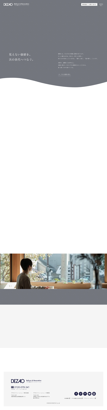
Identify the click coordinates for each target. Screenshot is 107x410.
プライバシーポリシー (89, 398)
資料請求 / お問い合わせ (89, 4)
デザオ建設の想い (66, 74)
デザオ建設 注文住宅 (76, 398)
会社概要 (66, 398)
